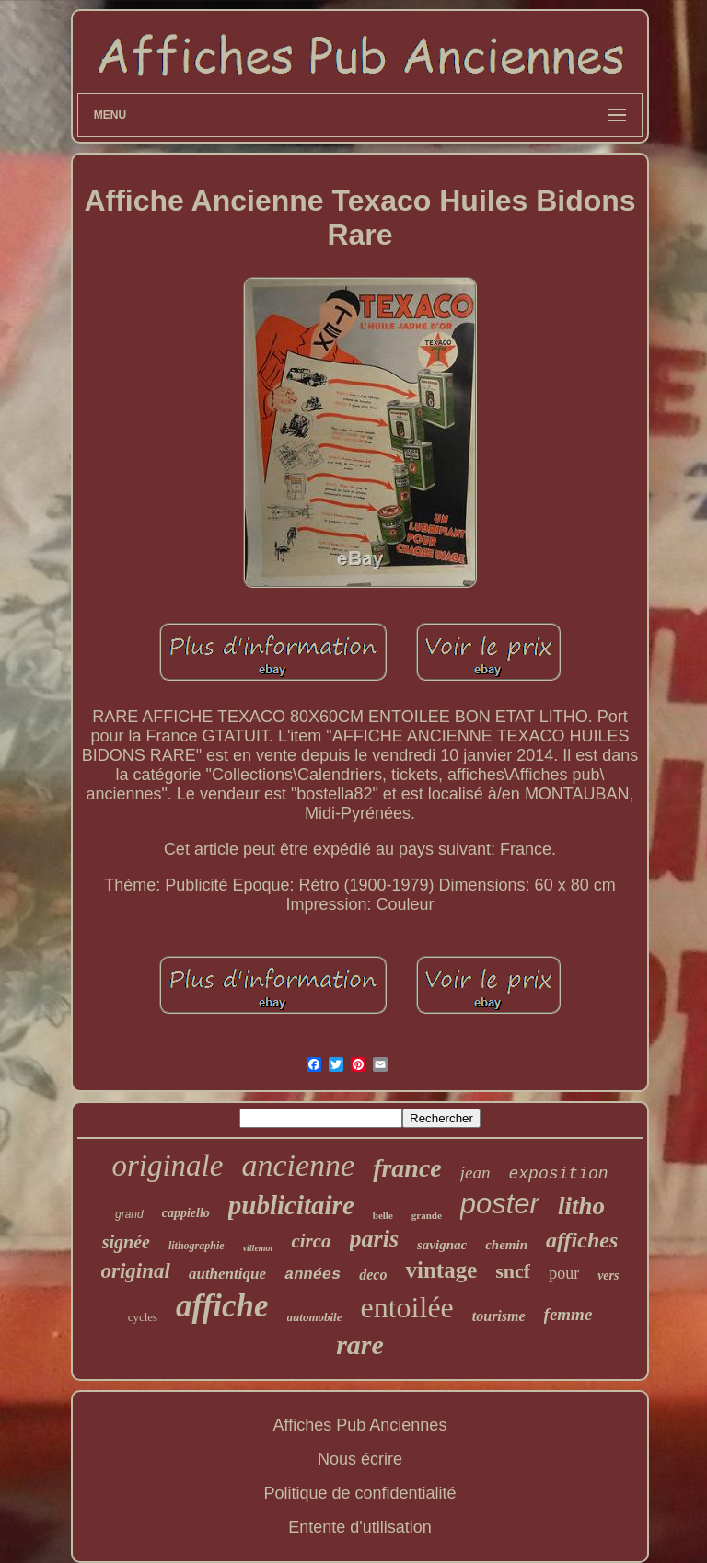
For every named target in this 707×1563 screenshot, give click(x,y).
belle (383, 1215)
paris (374, 1238)
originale (167, 1165)
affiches (582, 1240)
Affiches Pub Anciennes (360, 1425)
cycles (142, 1317)
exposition (558, 1174)
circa (310, 1241)
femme (568, 1314)
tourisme (499, 1316)
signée (126, 1242)
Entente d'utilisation (360, 1527)
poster (499, 1204)
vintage (441, 1270)
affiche (222, 1306)
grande (426, 1215)
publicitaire (291, 1205)
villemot (258, 1248)
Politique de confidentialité (359, 1493)
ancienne (297, 1165)
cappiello (186, 1213)
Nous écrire (360, 1459)
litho (581, 1206)
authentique (227, 1273)
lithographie (196, 1245)
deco (373, 1274)
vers (608, 1275)
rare (360, 1344)
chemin (506, 1244)
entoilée (407, 1307)
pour (564, 1273)
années (312, 1274)
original (135, 1270)
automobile (314, 1317)
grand (129, 1214)
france (407, 1168)
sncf (512, 1270)
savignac (442, 1244)
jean (475, 1172)
